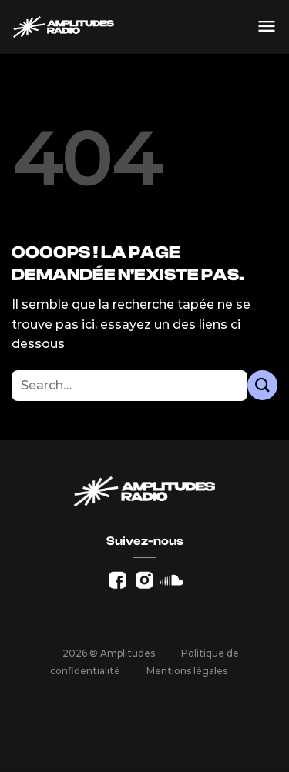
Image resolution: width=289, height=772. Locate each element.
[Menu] (266, 27)
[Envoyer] (262, 385)
